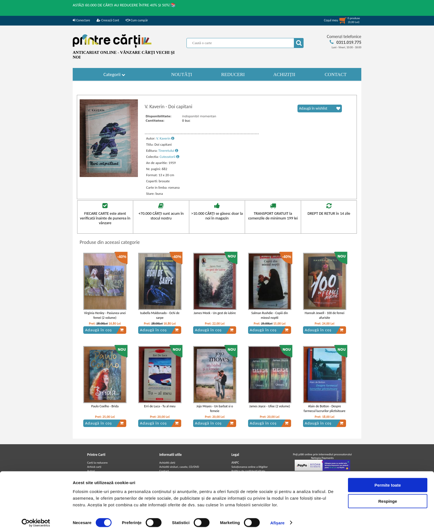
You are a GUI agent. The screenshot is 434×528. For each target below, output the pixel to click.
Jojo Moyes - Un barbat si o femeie (214, 408)
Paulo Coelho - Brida (105, 406)
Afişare (277, 517)
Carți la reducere (97, 462)
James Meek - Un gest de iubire (215, 313)
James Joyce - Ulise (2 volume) (269, 406)
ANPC (235, 462)
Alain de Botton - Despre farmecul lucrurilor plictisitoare (324, 408)
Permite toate (387, 479)
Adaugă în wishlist (319, 108)
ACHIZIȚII (284, 74)
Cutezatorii (169, 157)
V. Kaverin (165, 138)
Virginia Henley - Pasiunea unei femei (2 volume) (105, 315)
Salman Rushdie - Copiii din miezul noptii (269, 315)
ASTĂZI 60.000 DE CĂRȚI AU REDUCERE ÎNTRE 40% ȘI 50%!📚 (124, 4)
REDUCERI (233, 74)
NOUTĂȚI (181, 74)
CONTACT (336, 74)
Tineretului (168, 150)
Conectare (81, 20)
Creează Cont (108, 20)
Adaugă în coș (104, 330)
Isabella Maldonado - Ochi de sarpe (160, 315)
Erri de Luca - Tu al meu (159, 406)
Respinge (387, 495)
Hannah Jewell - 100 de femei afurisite (324, 315)
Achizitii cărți (167, 462)
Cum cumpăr (137, 20)
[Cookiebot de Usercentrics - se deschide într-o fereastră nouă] (36, 517)
